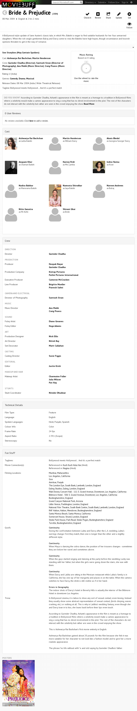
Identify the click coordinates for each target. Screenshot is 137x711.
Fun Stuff (10, 452)
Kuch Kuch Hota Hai (72, 465)
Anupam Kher (25, 162)
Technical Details (14, 405)
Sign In (125, 2)
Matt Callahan (56, 345)
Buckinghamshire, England (61, 498)
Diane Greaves (56, 321)
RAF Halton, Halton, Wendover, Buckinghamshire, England (75, 510)
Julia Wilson (55, 379)
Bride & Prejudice (30, 12)
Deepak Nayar (56, 264)
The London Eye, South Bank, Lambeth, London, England (75, 485)
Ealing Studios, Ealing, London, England (67, 488)
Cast (7, 131)
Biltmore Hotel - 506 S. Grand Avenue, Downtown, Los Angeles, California (83, 494)
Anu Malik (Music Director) (30, 66)
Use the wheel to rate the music (86, 79)
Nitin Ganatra (26, 209)
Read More (89, 103)
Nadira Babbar (26, 185)
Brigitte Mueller (57, 284)
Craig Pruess (55, 311)
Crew (7, 240)
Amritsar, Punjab (56, 482)
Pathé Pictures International (63, 275)
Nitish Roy (54, 341)
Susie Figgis (55, 355)
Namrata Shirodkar (72, 185)
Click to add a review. (36, 120)
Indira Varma (113, 162)
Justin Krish (55, 366)
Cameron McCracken (59, 279)
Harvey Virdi (69, 162)
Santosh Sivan (56, 297)
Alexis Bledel (113, 138)
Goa (51, 479)
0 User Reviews (13, 113)
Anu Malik (54, 308)
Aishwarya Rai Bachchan (19, 58)
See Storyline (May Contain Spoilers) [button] (20, 52)
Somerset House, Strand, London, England (68, 516)
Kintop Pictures (57, 271)
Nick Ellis (53, 336)
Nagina (66, 468)
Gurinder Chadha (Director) (21, 62)
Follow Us (113, 2)
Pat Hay (53, 382)
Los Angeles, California (59, 476)
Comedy (14, 78)
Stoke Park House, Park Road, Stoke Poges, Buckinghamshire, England (81, 519)
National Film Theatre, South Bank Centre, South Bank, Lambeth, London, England (86, 507)
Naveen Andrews (115, 185)
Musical (30, 78)
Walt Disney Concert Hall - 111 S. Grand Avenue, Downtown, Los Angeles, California (87, 491)
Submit (102, 2)
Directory (90, 2)
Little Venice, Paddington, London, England (68, 504)
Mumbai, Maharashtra (59, 472)
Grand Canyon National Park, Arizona (66, 501)
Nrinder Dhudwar (57, 392)
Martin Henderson (41, 58)
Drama (22, 78)
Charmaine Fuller (57, 376)
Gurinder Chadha (57, 253)
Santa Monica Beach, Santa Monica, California (70, 513)
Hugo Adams (55, 326)
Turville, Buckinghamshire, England (65, 523)
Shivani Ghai (69, 209)
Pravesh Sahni (56, 287)
